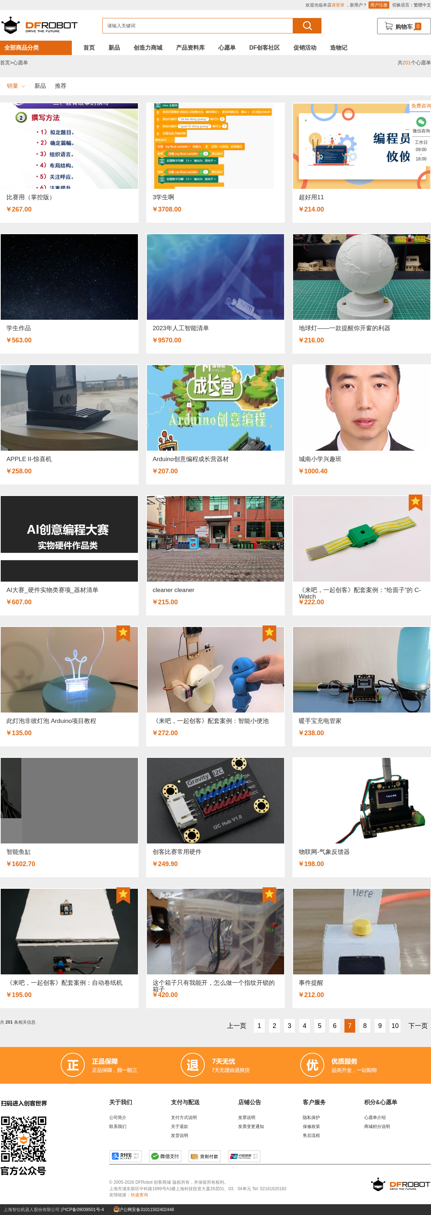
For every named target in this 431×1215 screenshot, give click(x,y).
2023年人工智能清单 (181, 328)
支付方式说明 (184, 1117)
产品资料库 (190, 48)
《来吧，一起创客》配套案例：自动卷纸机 (64, 982)
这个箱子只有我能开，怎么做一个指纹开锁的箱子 (214, 986)
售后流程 (311, 1135)
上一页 (236, 1025)
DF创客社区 (264, 48)
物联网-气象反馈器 (324, 851)
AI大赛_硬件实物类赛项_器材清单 (52, 590)
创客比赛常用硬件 (177, 851)
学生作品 (18, 328)
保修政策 (311, 1126)
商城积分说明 (377, 1126)
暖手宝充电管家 (320, 721)
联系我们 (117, 1126)
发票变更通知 (251, 1126)
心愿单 (227, 48)
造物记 (338, 48)
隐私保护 (311, 1117)
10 (395, 1025)
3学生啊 (163, 197)
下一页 (418, 1025)
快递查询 (139, 1194)
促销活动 (304, 48)
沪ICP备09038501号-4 (82, 1209)
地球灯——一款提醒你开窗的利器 (344, 328)
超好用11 (311, 197)
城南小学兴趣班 (320, 459)
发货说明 (179, 1135)
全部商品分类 (21, 48)
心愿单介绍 (375, 1117)
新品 (114, 48)
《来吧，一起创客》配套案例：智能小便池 (211, 721)
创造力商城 (148, 48)
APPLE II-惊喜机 (29, 459)
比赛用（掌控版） (30, 197)
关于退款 (179, 1126)
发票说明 (246, 1117)
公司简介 (117, 1117)
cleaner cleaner (173, 590)
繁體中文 (422, 5)
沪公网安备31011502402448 (143, 1209)
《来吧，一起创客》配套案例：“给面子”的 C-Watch (360, 593)
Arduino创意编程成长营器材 (191, 459)
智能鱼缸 (18, 851)
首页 (89, 48)
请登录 (338, 5)
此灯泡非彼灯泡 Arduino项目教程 (51, 721)
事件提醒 (311, 982)
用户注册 (379, 5)
